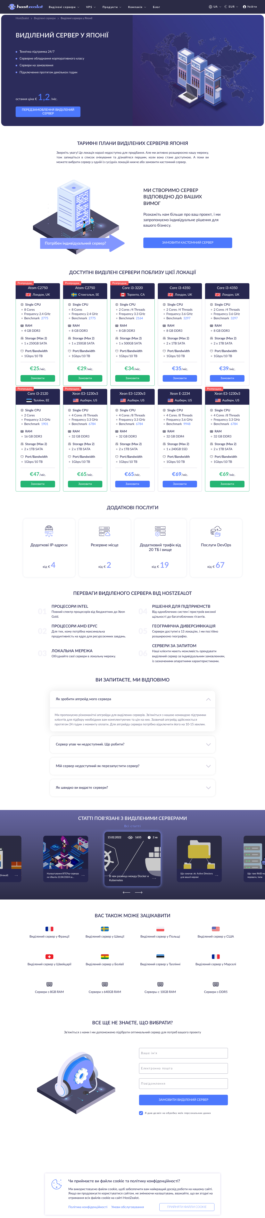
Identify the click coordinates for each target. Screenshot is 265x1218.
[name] (183, 1053)
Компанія (137, 7)
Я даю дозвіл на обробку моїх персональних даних (175, 1113)
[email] (183, 1068)
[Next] (138, 892)
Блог (156, 7)
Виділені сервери (64, 7)
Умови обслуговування (127, 1207)
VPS (91, 7)
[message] (183, 1083)
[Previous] (126, 892)
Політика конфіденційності (87, 1207)
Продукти (112, 7)
